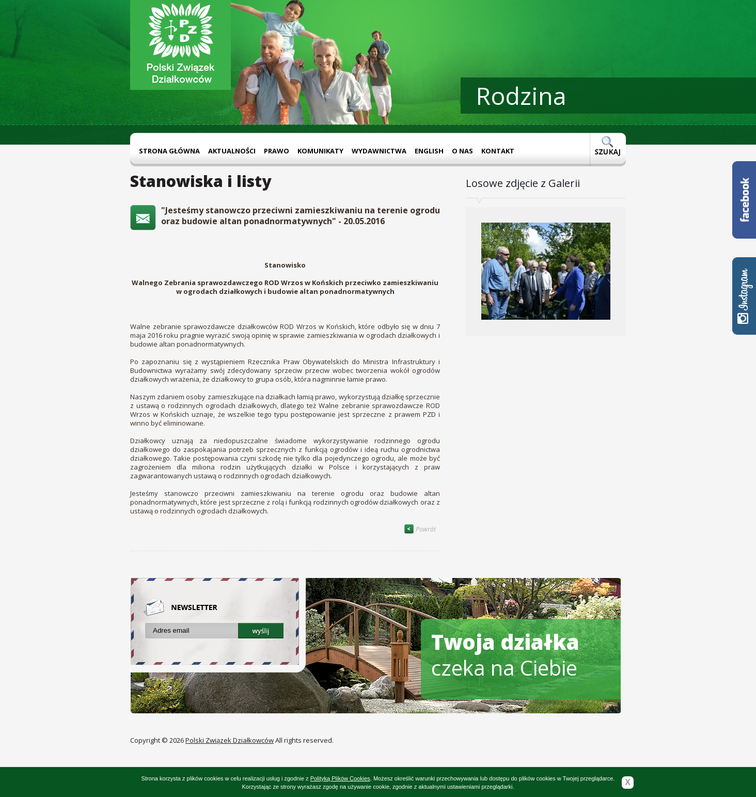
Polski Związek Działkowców (229, 740)
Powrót (420, 529)
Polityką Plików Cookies (340, 778)
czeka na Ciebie (505, 655)
